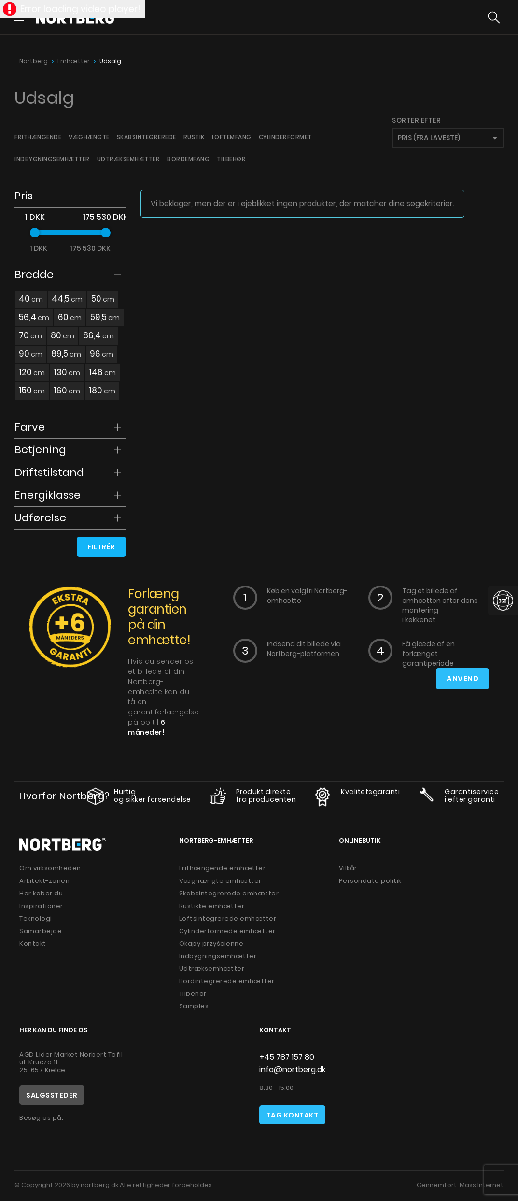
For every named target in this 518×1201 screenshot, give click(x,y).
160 (67, 390)
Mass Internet (482, 1184)
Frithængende (37, 137)
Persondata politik (370, 880)
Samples (194, 1006)
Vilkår (348, 868)
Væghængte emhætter (220, 880)
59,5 (105, 317)
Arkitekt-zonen (44, 880)
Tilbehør (231, 159)
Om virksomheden (50, 868)
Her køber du (41, 893)
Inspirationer (41, 905)
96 (101, 354)
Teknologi (35, 918)
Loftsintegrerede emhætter (228, 918)
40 (31, 299)
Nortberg (33, 61)
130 (67, 372)
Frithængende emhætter (222, 868)
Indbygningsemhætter (52, 159)
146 (102, 372)
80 (62, 335)
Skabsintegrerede (146, 137)
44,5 (67, 299)
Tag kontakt (292, 1115)
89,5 (66, 354)
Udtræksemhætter (128, 159)
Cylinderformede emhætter (227, 931)
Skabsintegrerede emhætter (229, 893)
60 (70, 317)
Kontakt (32, 943)
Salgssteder (52, 1095)
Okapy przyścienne (211, 943)
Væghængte (89, 137)
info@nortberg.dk (292, 1069)
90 (30, 354)
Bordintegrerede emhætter (227, 981)
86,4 (98, 335)
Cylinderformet (285, 137)
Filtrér (101, 547)
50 (102, 299)
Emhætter (73, 61)
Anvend (462, 679)
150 (32, 390)
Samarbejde (40, 931)
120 (32, 372)
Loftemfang (232, 137)
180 (102, 390)
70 (30, 335)
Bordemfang (188, 159)
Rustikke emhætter (212, 905)
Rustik (194, 137)
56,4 (34, 317)
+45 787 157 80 (286, 1056)
